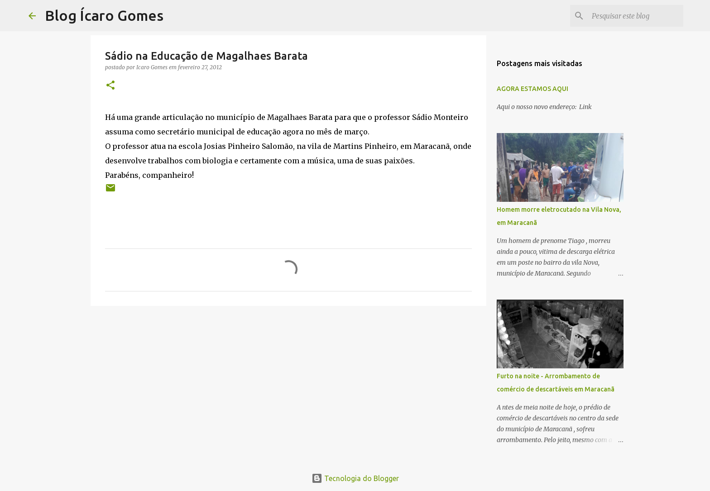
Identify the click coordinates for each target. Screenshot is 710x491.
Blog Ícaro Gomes (104, 15)
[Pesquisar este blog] (635, 16)
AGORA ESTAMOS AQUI (532, 88)
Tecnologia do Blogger (355, 478)
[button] (110, 86)
